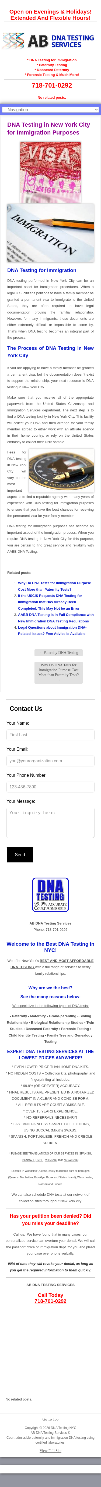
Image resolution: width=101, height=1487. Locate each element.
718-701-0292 (52, 85)
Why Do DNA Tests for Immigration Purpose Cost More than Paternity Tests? (58, 672)
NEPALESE (71, 1165)
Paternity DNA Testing (58, 653)
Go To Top (51, 1425)
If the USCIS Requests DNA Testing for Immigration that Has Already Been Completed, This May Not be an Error (50, 602)
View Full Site (50, 1456)
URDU (39, 1165)
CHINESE (51, 1165)
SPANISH (85, 1158)
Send (20, 860)
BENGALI (28, 1165)
